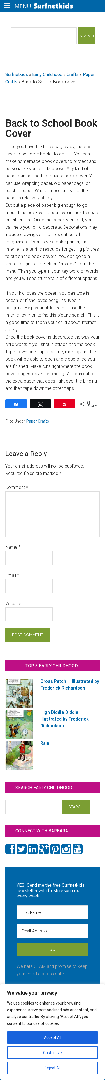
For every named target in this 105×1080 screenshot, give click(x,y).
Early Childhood (47, 74)
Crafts (73, 74)
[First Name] (53, 912)
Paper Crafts (37, 421)
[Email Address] (53, 931)
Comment (16, 487)
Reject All (52, 1068)
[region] (52, 1032)
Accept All (53, 1037)
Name (12, 547)
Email (12, 575)
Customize (52, 1052)
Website (13, 603)
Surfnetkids (16, 74)
